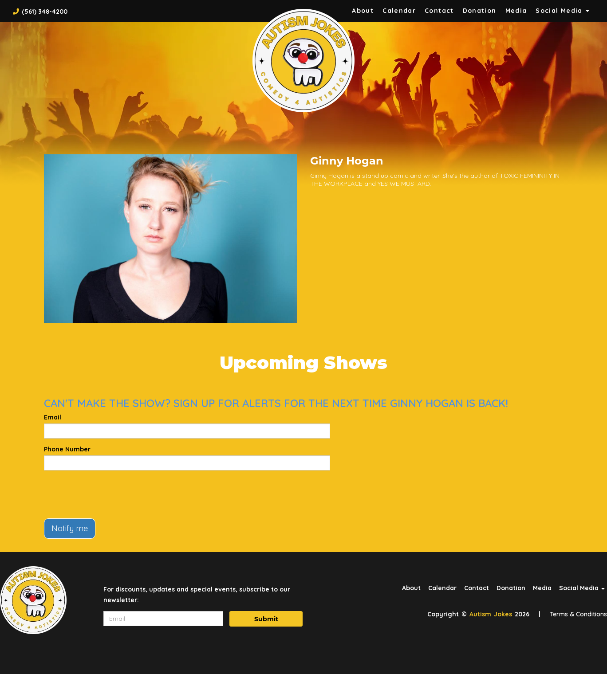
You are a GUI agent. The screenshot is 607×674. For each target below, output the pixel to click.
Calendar (399, 11)
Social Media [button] (562, 11)
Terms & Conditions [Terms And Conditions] (578, 614)
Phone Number (67, 449)
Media (516, 11)
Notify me (69, 528)
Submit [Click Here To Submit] (266, 619)
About (363, 11)
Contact (439, 11)
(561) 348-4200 (44, 12)
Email (52, 417)
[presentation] (111, 494)
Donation (480, 11)
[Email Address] (163, 618)
